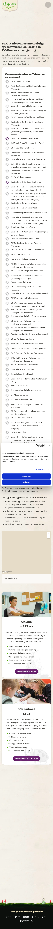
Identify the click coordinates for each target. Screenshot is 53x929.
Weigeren (26, 482)
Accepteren (26, 476)
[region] (26, 552)
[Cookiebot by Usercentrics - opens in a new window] (36, 445)
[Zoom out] (48, 536)
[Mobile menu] (48, 5)
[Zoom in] (48, 533)
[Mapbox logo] (7, 572)
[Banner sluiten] (50, 445)
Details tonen (41, 470)
